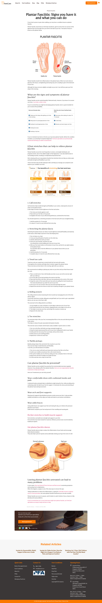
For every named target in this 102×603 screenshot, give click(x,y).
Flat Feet (54, 579)
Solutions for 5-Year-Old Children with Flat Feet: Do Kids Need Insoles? (76, 552)
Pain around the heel (57, 574)
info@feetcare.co (40, 568)
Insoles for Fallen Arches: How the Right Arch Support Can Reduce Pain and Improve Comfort (51, 552)
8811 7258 (38, 566)
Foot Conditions (26, 3)
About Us (17, 3)
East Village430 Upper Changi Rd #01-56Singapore (80, 583)
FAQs (42, 3)
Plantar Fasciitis (51, 10)
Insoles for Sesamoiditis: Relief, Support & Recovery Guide (26, 551)
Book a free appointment (21, 566)
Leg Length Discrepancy (58, 581)
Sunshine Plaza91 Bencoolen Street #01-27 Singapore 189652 (80, 567)
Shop (33, 3)
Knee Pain (54, 571)
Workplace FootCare (51, 3)
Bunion (53, 566)
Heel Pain (54, 568)
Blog (38, 3)
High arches (55, 576)
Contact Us (17, 576)
